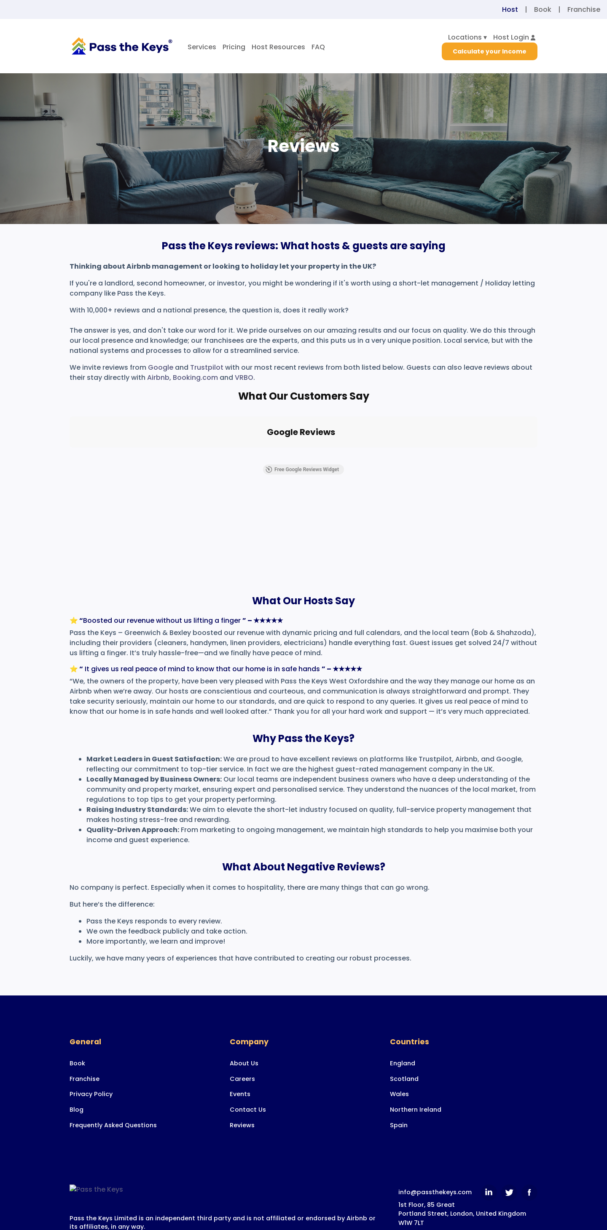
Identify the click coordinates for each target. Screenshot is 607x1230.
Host (510, 9)
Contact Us (248, 1194)
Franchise (583, 9)
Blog (76, 1194)
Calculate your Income (489, 51)
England (402, 1147)
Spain (399, 1209)
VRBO (244, 377)
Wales (399, 1178)
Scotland (404, 1163)
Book (542, 9)
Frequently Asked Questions (113, 1209)
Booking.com (195, 377)
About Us (244, 1147)
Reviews (242, 1209)
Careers (242, 1163)
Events (240, 1178)
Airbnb (158, 377)
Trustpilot (206, 367)
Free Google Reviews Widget (302, 553)
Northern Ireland (415, 1194)
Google (160, 367)
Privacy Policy (91, 1178)
